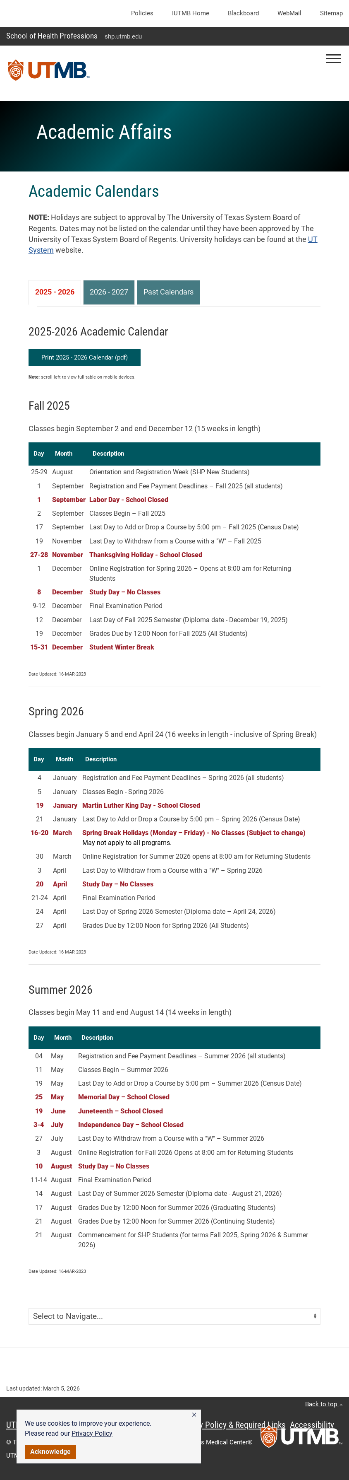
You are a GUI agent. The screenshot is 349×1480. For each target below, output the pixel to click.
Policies (142, 13)
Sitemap (331, 13)
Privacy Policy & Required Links (232, 1425)
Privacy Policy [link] (92, 1433)
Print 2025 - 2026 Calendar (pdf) (84, 357)
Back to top (324, 1404)
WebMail (289, 13)
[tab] (55, 292)
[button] (194, 1415)
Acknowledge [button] (50, 1452)
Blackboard (243, 13)
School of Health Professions (52, 36)
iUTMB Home (190, 13)
